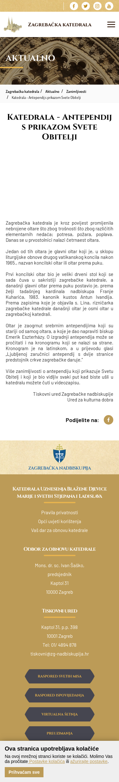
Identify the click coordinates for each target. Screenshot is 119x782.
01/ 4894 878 (63, 645)
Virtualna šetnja (60, 714)
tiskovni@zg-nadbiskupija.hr (59, 654)
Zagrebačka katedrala (59, 25)
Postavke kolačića (46, 761)
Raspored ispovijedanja (59, 695)
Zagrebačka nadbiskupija (59, 468)
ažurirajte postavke (89, 761)
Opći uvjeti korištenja (59, 521)
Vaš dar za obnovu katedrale (59, 530)
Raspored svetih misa (60, 676)
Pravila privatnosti (59, 512)
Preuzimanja (60, 733)
